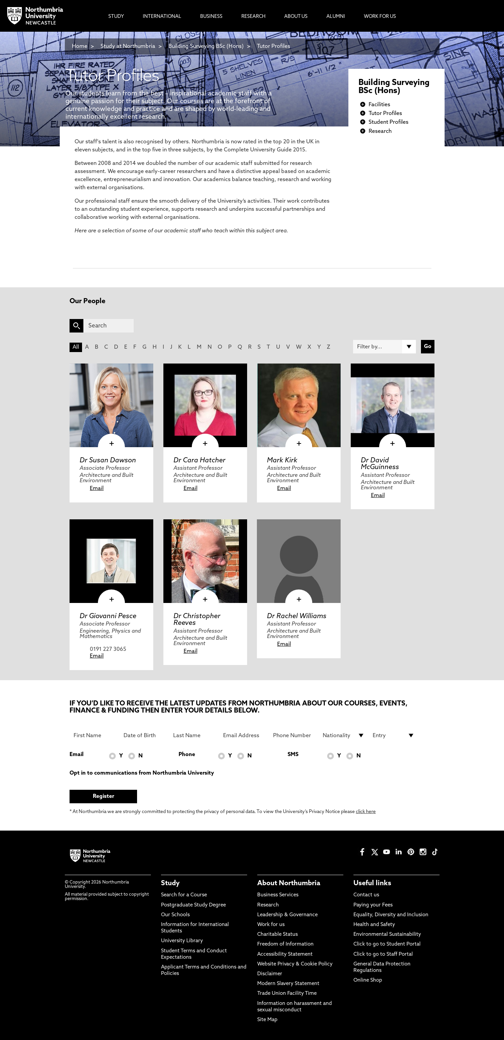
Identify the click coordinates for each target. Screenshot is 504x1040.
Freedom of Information (285, 944)
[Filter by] (384, 346)
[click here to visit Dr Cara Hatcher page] (205, 405)
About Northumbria (288, 883)
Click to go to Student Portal (387, 944)
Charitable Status (277, 934)
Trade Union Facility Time (287, 993)
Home (79, 46)
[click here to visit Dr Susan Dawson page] (111, 405)
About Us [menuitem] (296, 16)
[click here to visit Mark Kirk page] (299, 405)
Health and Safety (374, 924)
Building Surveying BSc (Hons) (206, 46)
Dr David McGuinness (380, 464)
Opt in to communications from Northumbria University (142, 773)
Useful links (372, 883)
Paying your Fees (373, 905)
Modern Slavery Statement (288, 983)
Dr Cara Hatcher (200, 460)
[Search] (108, 326)
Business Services (277, 895)
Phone (187, 754)
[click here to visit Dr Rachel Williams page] (299, 561)
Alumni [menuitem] (335, 16)
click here (366, 811)
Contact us (366, 895)
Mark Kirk (282, 460)
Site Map (267, 1019)
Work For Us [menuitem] (380, 16)
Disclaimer (269, 974)
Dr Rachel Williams (296, 616)
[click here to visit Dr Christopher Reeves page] (205, 561)
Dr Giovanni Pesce (108, 616)
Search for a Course (184, 895)
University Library (182, 941)
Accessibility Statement (285, 954)
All (76, 347)
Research (380, 131)
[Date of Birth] (144, 735)
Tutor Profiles (273, 46)
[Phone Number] (294, 735)
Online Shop (367, 980)
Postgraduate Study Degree (193, 905)
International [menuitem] (162, 16)
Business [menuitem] (211, 16)
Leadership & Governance (287, 915)
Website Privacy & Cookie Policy (295, 964)
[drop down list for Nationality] (343, 735)
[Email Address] (244, 735)
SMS (293, 754)
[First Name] (94, 735)
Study (170, 883)
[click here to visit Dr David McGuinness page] (392, 405)
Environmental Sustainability (387, 934)
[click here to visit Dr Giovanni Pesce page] (111, 561)
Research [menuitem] (253, 16)
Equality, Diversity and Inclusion (390, 915)
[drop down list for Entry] (393, 735)
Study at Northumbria (128, 46)
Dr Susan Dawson (108, 460)
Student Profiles (388, 122)
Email (97, 488)
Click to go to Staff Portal (383, 954)
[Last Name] (194, 735)
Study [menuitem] (116, 16)
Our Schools (175, 915)
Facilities (379, 105)
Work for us (271, 924)
